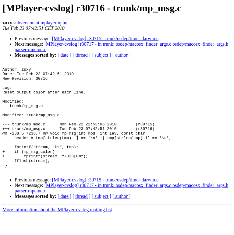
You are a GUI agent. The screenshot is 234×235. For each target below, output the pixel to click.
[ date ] (64, 55)
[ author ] (121, 55)
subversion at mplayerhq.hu (40, 22)
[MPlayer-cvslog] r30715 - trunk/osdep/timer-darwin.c (105, 38)
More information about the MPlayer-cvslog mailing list (57, 229)
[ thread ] (81, 55)
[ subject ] (101, 55)
